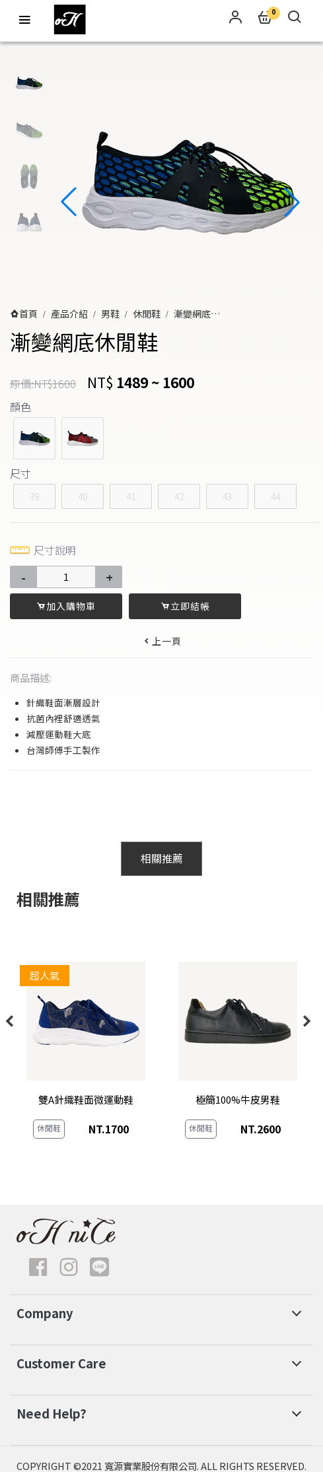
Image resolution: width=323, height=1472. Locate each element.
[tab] (161, 859)
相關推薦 (162, 858)
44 (275, 496)
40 (82, 496)
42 (179, 496)
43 (227, 496)
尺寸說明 (43, 549)
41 (130, 496)
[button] (291, 202)
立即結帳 (185, 606)
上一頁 (162, 641)
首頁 (28, 313)
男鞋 (110, 313)
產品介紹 (69, 313)
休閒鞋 (147, 313)
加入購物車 (66, 606)
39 (34, 496)
